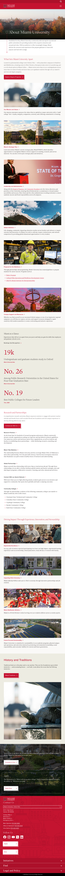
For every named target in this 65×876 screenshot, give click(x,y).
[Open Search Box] (61, 1)
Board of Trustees (18, 189)
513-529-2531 (19, 826)
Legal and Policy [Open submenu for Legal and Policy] (11, 870)
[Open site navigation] (60, 6)
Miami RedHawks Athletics (12, 610)
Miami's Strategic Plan (10, 147)
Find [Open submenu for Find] (5, 865)
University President (33, 189)
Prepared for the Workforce (12, 267)
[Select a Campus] (32, 806)
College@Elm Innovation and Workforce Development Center (25, 278)
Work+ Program (11, 275)
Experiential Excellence (11, 546)
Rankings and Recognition (12, 343)
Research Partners (9, 432)
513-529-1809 (16, 823)
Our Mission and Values (11, 109)
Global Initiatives (9, 227)
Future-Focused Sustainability (13, 640)
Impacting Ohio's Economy (12, 578)
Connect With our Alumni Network (14, 477)
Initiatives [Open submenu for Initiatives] (8, 860)
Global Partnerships (10, 463)
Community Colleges (10, 489)
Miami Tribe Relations (10, 450)
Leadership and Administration (13, 186)
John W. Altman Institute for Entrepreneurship (20, 280)
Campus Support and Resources (13, 314)
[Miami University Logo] (9, 6)
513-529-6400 (15, 828)
